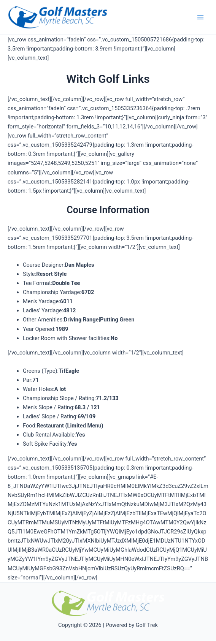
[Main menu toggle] (200, 17)
